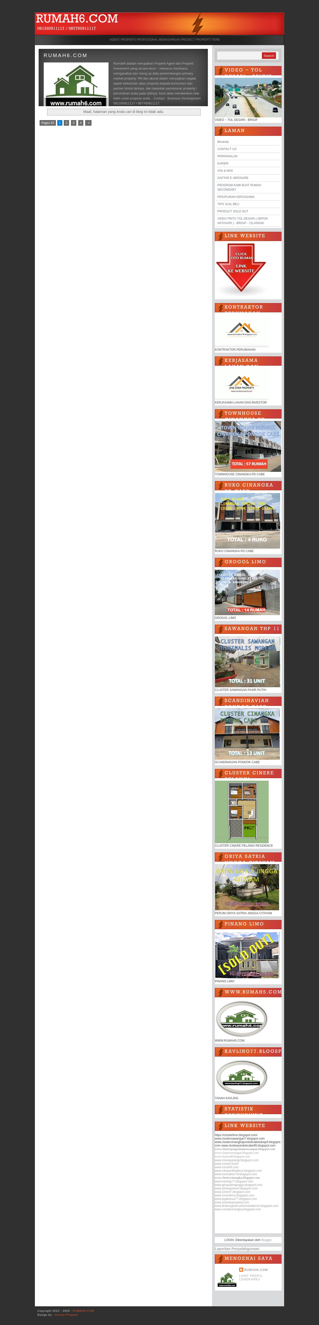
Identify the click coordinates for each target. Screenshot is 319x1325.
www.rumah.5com (227, 1163)
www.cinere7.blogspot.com (232, 1192)
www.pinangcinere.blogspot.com (236, 1188)
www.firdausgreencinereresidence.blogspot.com (246, 1206)
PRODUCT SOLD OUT (232, 211)
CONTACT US (227, 149)
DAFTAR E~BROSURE (232, 178)
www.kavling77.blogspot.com (234, 1181)
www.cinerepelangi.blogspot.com (236, 1160)
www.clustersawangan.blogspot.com (237, 1153)
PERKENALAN (227, 156)
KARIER (223, 163)
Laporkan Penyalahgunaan (237, 1249)
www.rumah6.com (227, 1167)
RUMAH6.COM (66, 55)
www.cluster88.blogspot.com (232, 1156)
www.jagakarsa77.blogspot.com (236, 1199)
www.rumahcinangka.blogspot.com (238, 1209)
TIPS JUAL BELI (228, 204)
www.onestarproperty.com (232, 1202)
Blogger (266, 1240)
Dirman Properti (66, 1314)
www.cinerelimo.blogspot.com (234, 1195)
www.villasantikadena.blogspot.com (238, 1170)
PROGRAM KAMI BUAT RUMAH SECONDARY (239, 187)
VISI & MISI (225, 170)
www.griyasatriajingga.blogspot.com (238, 1185)
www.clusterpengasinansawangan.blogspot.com (245, 1149)
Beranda (223, 142)
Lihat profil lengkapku (251, 1277)
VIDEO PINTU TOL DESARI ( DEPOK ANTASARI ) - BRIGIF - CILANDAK (242, 221)
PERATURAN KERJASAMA (235, 197)
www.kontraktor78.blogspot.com (236, 1174)
